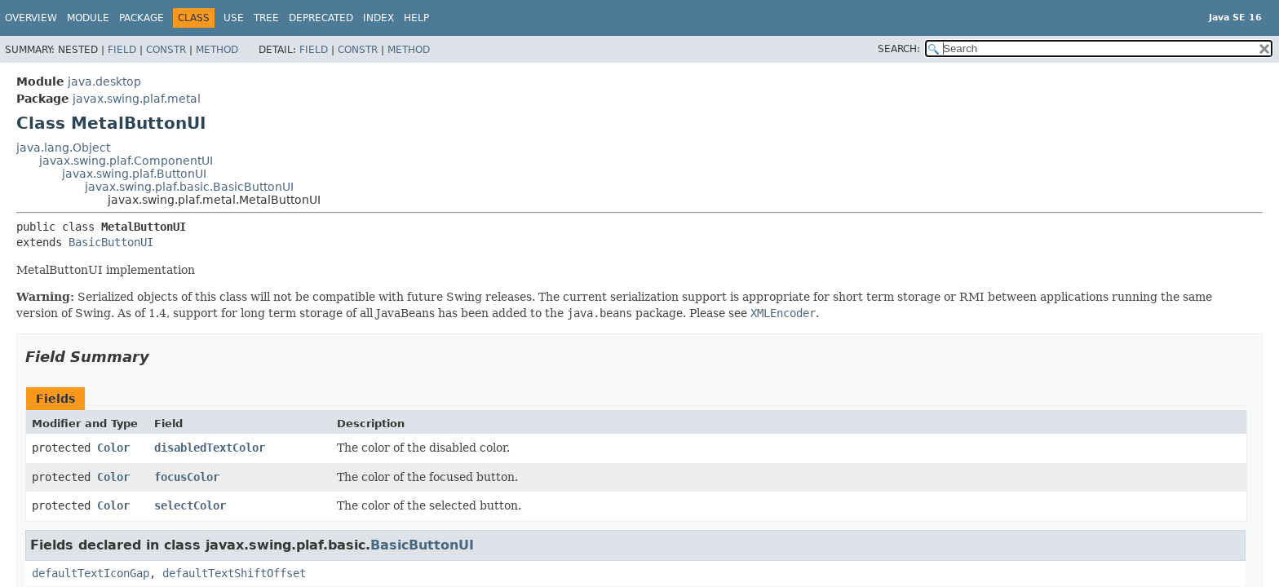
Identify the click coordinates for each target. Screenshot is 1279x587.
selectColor (190, 505)
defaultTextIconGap (90, 573)
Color (113, 447)
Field (122, 49)
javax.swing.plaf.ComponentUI (126, 160)
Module (88, 18)
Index (378, 18)
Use (233, 18)
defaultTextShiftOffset (234, 573)
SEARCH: (899, 49)
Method (217, 49)
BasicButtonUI (111, 242)
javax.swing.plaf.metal (137, 98)
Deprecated (321, 18)
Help (416, 18)
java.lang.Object (63, 147)
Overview (31, 18)
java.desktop (104, 81)
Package (141, 18)
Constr (166, 49)
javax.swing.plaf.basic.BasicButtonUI (189, 186)
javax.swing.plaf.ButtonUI (134, 173)
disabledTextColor (209, 447)
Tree (266, 18)
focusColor (186, 476)
